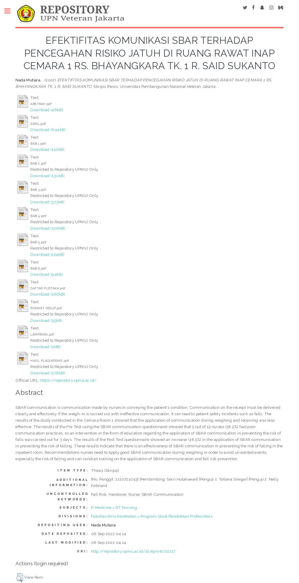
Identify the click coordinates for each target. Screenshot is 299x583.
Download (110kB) (47, 149)
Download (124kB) (47, 254)
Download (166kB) (47, 294)
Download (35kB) (46, 320)
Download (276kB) (47, 373)
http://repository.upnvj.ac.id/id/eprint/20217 (133, 551)
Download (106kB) (47, 228)
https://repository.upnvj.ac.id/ (68, 380)
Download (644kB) (47, 129)
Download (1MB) (45, 346)
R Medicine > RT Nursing (114, 507)
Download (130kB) (47, 175)
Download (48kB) (46, 109)
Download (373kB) (47, 202)
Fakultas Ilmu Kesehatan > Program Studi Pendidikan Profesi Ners (151, 516)
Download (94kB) (46, 274)
